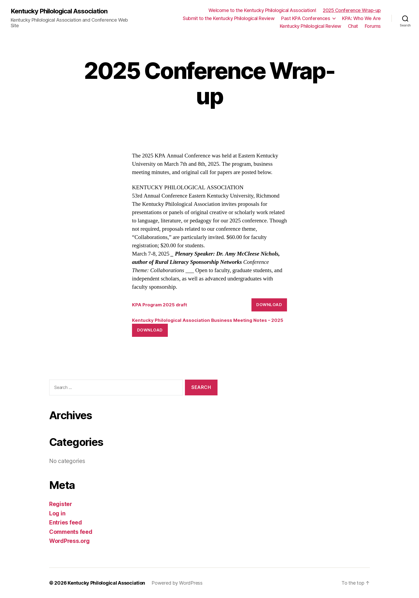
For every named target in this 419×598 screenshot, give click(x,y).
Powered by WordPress (177, 583)
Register (60, 504)
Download (269, 304)
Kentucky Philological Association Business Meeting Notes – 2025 (207, 320)
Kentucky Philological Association (59, 11)
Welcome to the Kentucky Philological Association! (262, 10)
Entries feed (65, 522)
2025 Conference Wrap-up (352, 10)
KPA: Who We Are (361, 18)
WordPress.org (69, 541)
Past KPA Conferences (305, 18)
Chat (353, 26)
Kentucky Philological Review (310, 26)
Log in (57, 513)
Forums (373, 26)
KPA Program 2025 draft (159, 304)
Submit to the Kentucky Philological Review (228, 18)
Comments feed (70, 531)
